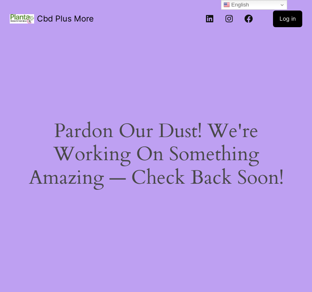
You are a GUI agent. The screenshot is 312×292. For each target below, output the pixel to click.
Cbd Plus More (65, 19)
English (236, 5)
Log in (288, 18)
